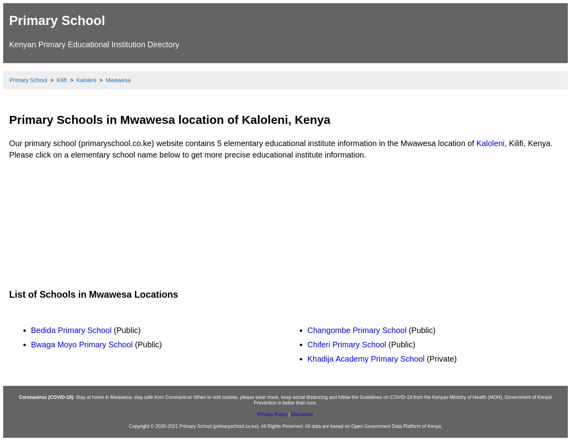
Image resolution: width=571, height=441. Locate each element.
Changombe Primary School (356, 330)
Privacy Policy (272, 414)
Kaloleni (490, 143)
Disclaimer (302, 414)
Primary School (57, 20)
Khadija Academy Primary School (366, 358)
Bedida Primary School (71, 330)
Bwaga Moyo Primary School (82, 344)
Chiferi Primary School (346, 344)
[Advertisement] (285, 224)
